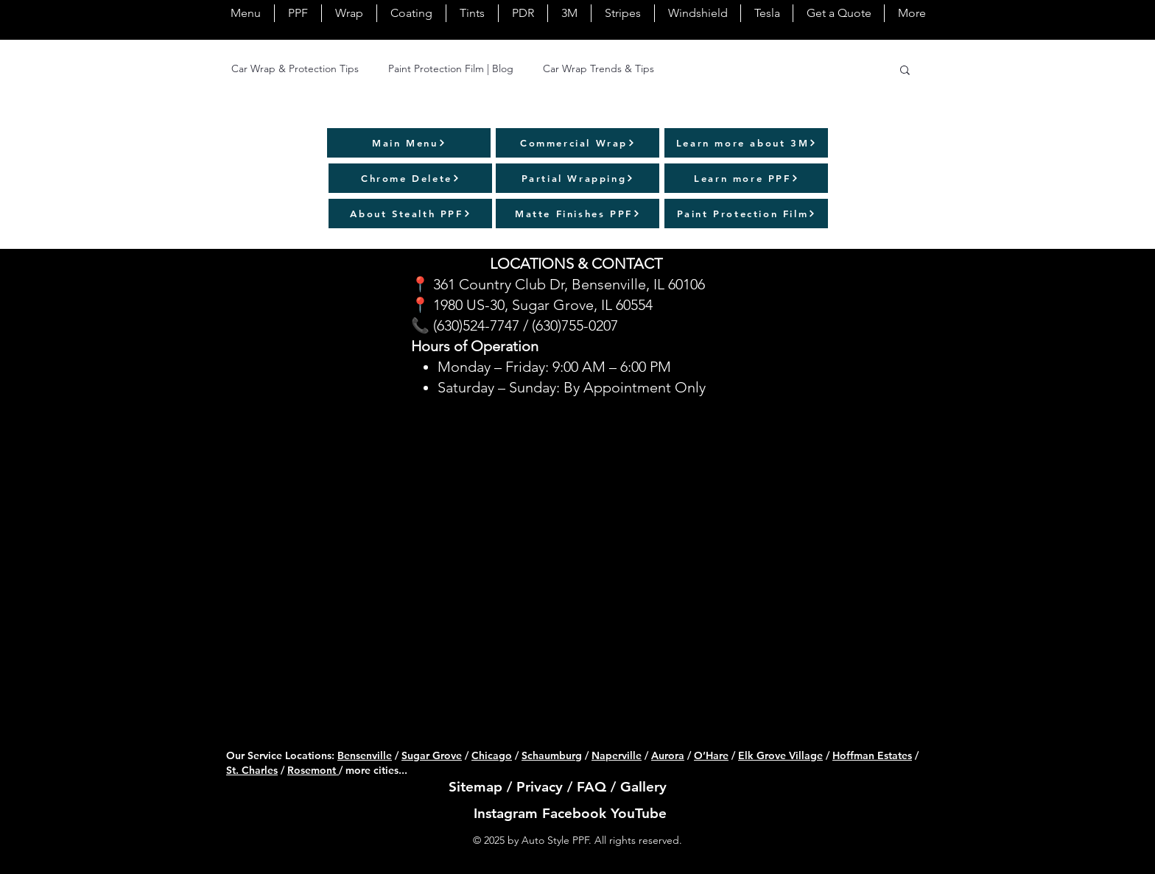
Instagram (506, 813)
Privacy (539, 786)
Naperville (616, 755)
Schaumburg (552, 755)
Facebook (574, 813)
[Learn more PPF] (746, 178)
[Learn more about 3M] (746, 143)
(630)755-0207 (575, 325)
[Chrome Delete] (410, 178)
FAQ (591, 786)
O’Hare (711, 755)
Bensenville (364, 755)
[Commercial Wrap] (577, 143)
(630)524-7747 (476, 325)
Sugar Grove (431, 755)
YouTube (639, 813)
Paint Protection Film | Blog (450, 68)
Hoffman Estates (872, 755)
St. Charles (252, 770)
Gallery (643, 786)
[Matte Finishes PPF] (577, 213)
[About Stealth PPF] (410, 213)
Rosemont (313, 770)
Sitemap (475, 786)
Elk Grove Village (780, 755)
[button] (905, 71)
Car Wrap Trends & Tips (598, 68)
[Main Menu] (409, 143)
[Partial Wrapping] (577, 178)
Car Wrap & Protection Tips (295, 68)
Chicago (491, 755)
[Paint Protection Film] (746, 213)
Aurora (667, 755)
